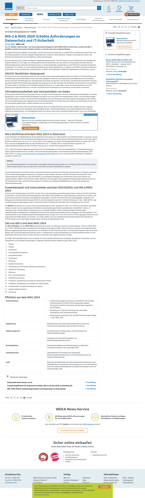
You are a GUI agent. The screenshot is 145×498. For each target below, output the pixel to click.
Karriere (66, 483)
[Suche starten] (99, 8)
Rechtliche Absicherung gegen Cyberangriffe (119, 80)
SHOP (11, 14)
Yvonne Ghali (10, 44)
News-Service (134, 14)
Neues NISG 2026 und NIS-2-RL (119, 60)
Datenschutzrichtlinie (41, 495)
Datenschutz (28, 117)
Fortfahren (104, 487)
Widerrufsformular (110, 483)
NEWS (40, 14)
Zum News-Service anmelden (72, 430)
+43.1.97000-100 (14, 478)
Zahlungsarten (68, 452)
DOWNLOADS (54, 14)
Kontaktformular (11, 483)
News (7, 27)
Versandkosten (128, 483)
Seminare (86, 483)
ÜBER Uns (69, 14)
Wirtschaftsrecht (30, 27)
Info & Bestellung (30, 128)
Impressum (87, 478)
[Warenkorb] (131, 9)
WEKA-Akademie (88, 424)
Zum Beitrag (90, 382)
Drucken (29, 398)
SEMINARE (25, 14)
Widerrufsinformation (111, 480)
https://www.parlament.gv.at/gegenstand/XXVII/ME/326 (37, 154)
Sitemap (131, 478)
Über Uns (66, 478)
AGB (105, 478)
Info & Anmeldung (113, 74)
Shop (84, 480)
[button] (109, 9)
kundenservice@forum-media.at (129, 1)
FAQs (125, 478)
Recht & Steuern (16, 27)
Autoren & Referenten (70, 480)
